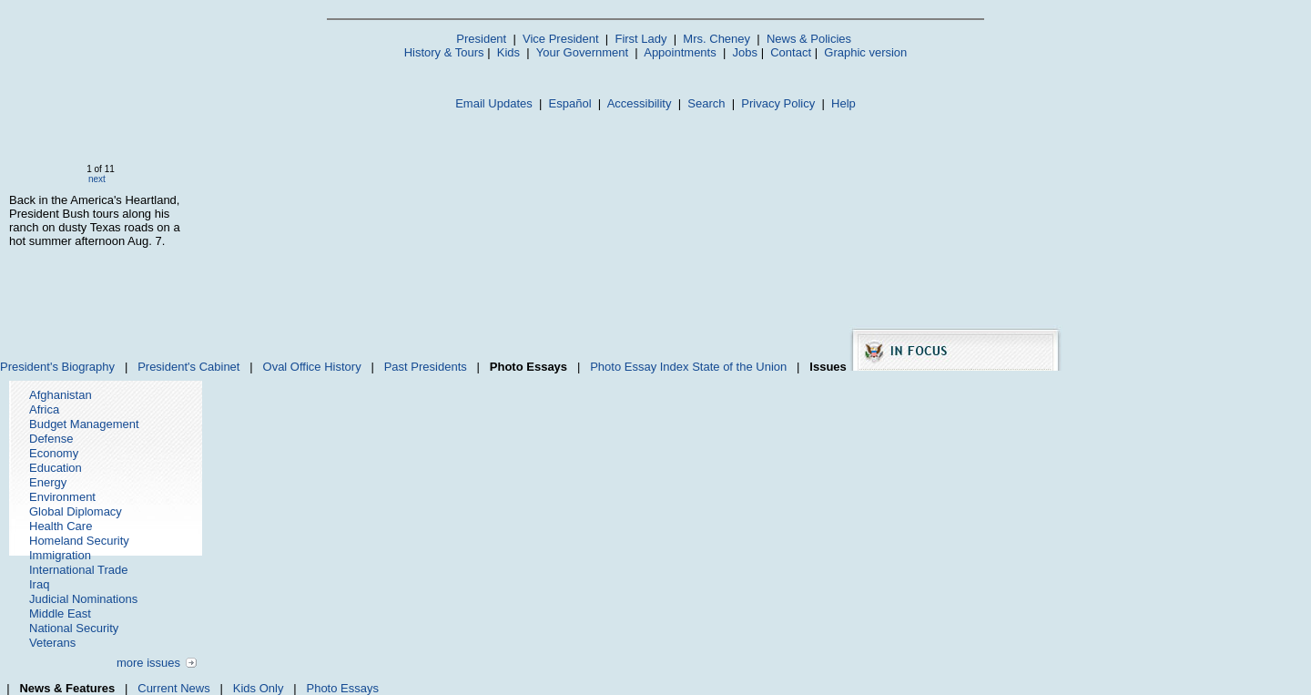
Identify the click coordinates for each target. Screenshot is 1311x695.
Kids (508, 52)
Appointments (680, 52)
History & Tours (444, 52)
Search (706, 103)
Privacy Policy (778, 103)
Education (55, 468)
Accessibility (639, 103)
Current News (173, 688)
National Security (73, 628)
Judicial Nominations (83, 599)
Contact (790, 52)
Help (843, 103)
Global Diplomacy (75, 511)
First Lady (640, 39)
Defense (51, 438)
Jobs (745, 52)
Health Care (60, 526)
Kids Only (258, 688)
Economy (53, 453)
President (481, 39)
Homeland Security (79, 540)
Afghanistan (60, 395)
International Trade (78, 570)
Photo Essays (342, 688)
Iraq (39, 584)
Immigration (60, 555)
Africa (44, 409)
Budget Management (84, 424)
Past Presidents (425, 366)
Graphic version (865, 52)
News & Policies (809, 39)
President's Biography (57, 366)
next (97, 179)
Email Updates (494, 103)
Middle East (60, 613)
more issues (148, 662)
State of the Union (739, 366)
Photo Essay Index (639, 366)
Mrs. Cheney (716, 39)
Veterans (52, 642)
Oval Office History (312, 366)
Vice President (561, 39)
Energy (47, 482)
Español (570, 103)
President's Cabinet (188, 366)
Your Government (582, 52)
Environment (62, 497)
